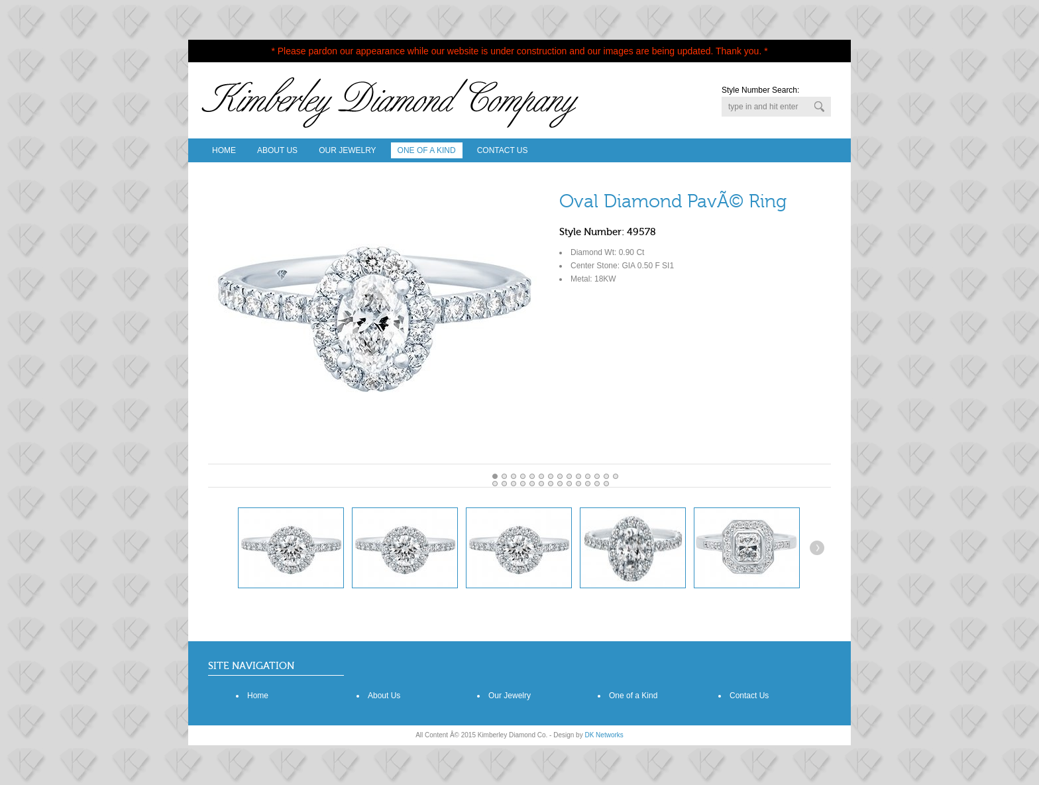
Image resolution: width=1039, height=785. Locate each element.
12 (606, 476)
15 (504, 483)
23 (578, 483)
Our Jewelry (347, 150)
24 (587, 483)
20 (550, 483)
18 (532, 483)
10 (587, 476)
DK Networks (603, 735)
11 (597, 476)
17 (522, 483)
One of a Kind (633, 695)
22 (569, 483)
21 (560, 483)
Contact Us (502, 150)
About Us (277, 150)
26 (606, 483)
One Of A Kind (427, 150)
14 (495, 483)
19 (541, 483)
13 (615, 476)
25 (597, 483)
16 (513, 483)
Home (224, 150)
